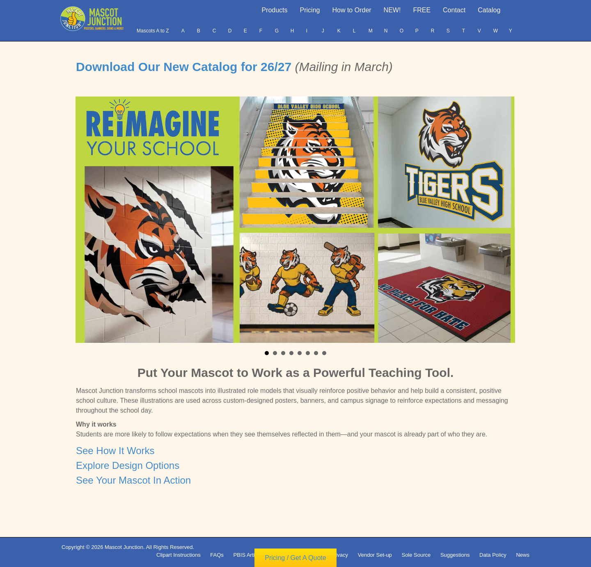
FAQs (217, 555)
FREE (422, 10)
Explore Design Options (127, 465)
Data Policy (492, 555)
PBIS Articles (248, 555)
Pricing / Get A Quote (295, 558)
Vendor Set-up (375, 555)
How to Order (351, 10)
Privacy (339, 555)
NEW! (392, 10)
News (522, 555)
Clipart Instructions (178, 555)
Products (274, 10)
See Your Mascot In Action (133, 480)
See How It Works (115, 450)
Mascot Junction (124, 547)
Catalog (489, 10)
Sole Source (416, 555)
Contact (454, 10)
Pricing (310, 10)
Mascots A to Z (153, 31)
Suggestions (455, 555)
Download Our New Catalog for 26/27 (185, 66)
